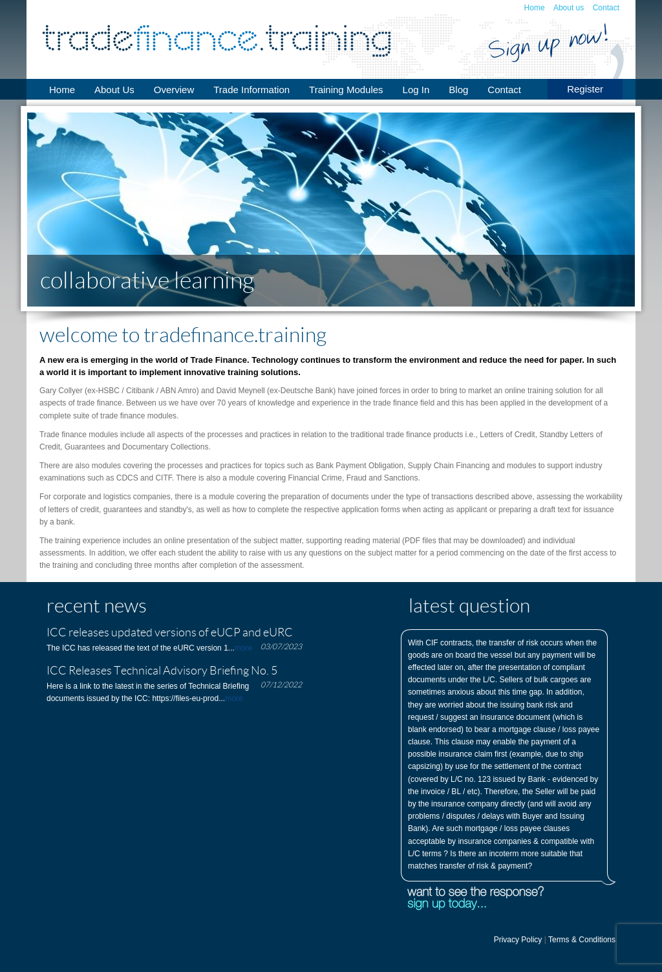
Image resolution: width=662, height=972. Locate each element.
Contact (606, 7)
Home (534, 7)
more (243, 648)
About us (568, 7)
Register (585, 88)
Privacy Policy (518, 939)
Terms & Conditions (581, 939)
